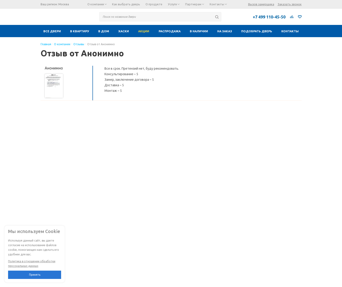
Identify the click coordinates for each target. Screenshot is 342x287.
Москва (63, 4)
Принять (34, 274)
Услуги (174, 4)
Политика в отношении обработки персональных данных (31, 263)
